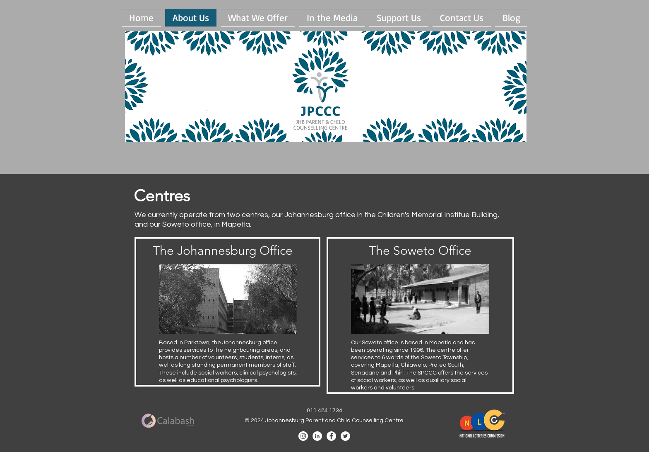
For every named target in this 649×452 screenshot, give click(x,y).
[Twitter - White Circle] (345, 436)
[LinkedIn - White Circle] (317, 436)
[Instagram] (303, 436)
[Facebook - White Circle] (331, 436)
